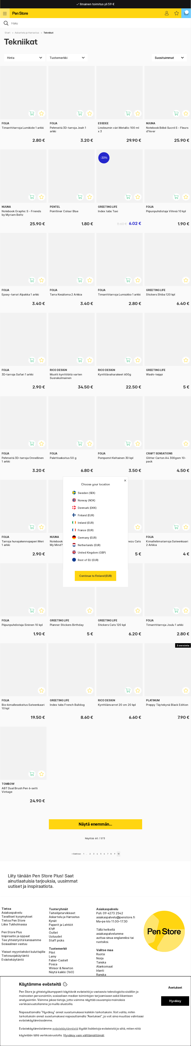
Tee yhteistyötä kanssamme (21, 940)
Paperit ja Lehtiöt (61, 925)
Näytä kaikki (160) (61, 972)
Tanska (101, 962)
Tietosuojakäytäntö (15, 955)
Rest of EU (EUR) (85, 560)
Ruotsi (100, 954)
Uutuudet (55, 936)
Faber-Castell (58, 960)
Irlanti (100, 970)
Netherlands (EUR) (86, 545)
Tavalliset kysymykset (16, 916)
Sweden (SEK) (83, 492)
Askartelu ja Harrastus (27, 32)
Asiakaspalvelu (11, 912)
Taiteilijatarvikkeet (62, 913)
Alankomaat (104, 966)
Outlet (53, 932)
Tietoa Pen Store (13, 920)
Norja (100, 958)
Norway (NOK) (83, 500)
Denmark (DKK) (84, 507)
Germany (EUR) (84, 537)
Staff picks (56, 940)
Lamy (52, 956)
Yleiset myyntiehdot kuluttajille (23, 952)
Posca (53, 964)
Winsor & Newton (61, 968)
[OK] (95, 23)
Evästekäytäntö (12, 959)
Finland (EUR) (83, 515)
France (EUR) (83, 530)
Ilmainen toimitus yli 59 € (95, 4)
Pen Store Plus (11, 932)
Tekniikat (48, 32)
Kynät (53, 921)
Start (7, 32)
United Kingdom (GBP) (89, 552)
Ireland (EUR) (83, 522)
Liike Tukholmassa (14, 924)
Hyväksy (175, 1001)
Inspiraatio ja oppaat (15, 936)
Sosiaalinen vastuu (14, 944)
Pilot (52, 952)
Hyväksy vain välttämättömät (83, 1035)
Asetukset (175, 987)
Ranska (101, 975)
